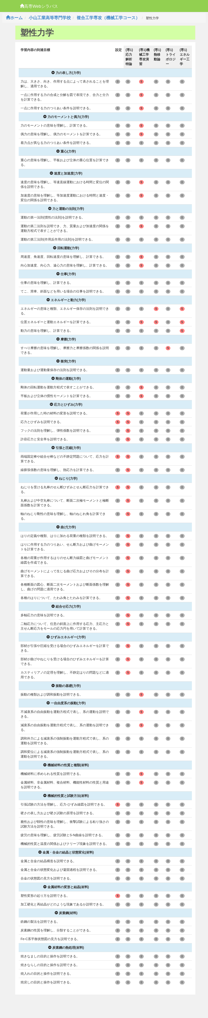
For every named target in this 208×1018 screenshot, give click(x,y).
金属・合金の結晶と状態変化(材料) (66, 852)
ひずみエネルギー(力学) (66, 637)
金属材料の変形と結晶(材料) (66, 887)
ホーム (14, 17)
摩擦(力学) (66, 339)
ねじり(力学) (66, 478)
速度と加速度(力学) (66, 173)
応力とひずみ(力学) (66, 404)
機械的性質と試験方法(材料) (66, 796)
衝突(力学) (66, 361)
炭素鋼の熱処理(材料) (66, 947)
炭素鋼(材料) (66, 913)
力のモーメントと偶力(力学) (66, 117)
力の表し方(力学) (66, 73)
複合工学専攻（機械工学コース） (108, 17)
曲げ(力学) (66, 527)
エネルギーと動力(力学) (66, 300)
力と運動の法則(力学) (66, 209)
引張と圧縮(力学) (66, 448)
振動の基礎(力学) (66, 686)
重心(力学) (66, 151)
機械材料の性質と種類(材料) (66, 765)
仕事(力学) (66, 274)
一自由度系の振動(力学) (66, 703)
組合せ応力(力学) (66, 606)
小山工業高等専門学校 (50, 17)
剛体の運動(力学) (66, 378)
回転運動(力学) (66, 248)
